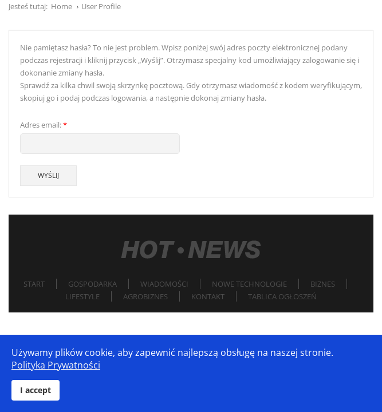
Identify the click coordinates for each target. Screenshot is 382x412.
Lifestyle (82, 296)
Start (34, 284)
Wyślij (48, 175)
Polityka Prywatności (55, 365)
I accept (35, 390)
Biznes (322, 284)
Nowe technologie (249, 284)
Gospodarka (92, 284)
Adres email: (43, 125)
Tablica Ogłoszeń (282, 296)
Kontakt (208, 296)
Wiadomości (164, 284)
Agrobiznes (145, 296)
